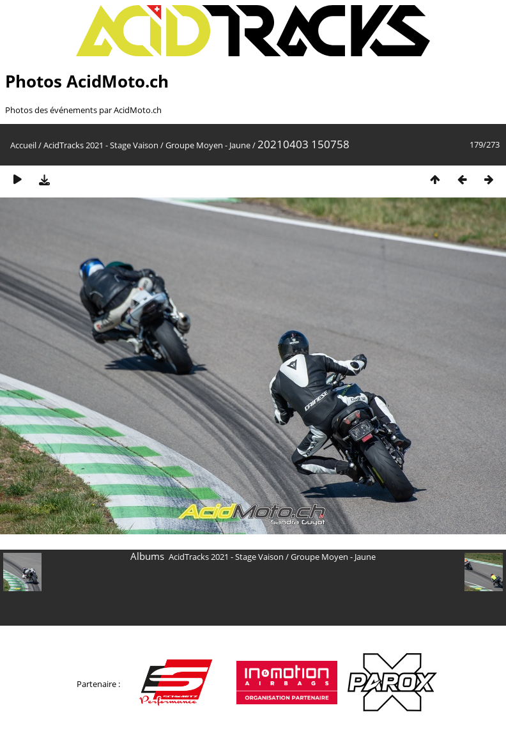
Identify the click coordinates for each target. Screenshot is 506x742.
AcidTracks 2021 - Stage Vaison (100, 145)
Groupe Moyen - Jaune (207, 145)
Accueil (23, 145)
